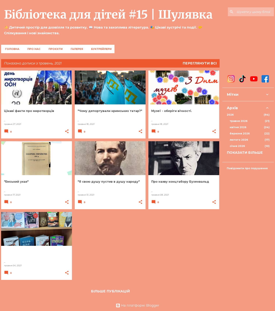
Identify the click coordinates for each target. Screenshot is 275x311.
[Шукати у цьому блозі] (254, 11)
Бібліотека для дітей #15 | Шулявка (108, 14)
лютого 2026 (249, 139)
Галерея (76, 49)
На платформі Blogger (137, 305)
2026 (248, 114)
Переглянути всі (200, 63)
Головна (11, 49)
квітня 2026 (249, 127)
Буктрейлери (100, 49)
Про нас (32, 49)
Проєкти (54, 49)
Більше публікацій (110, 291)
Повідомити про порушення (247, 168)
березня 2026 (249, 133)
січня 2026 (249, 146)
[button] (67, 131)
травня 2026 (249, 121)
